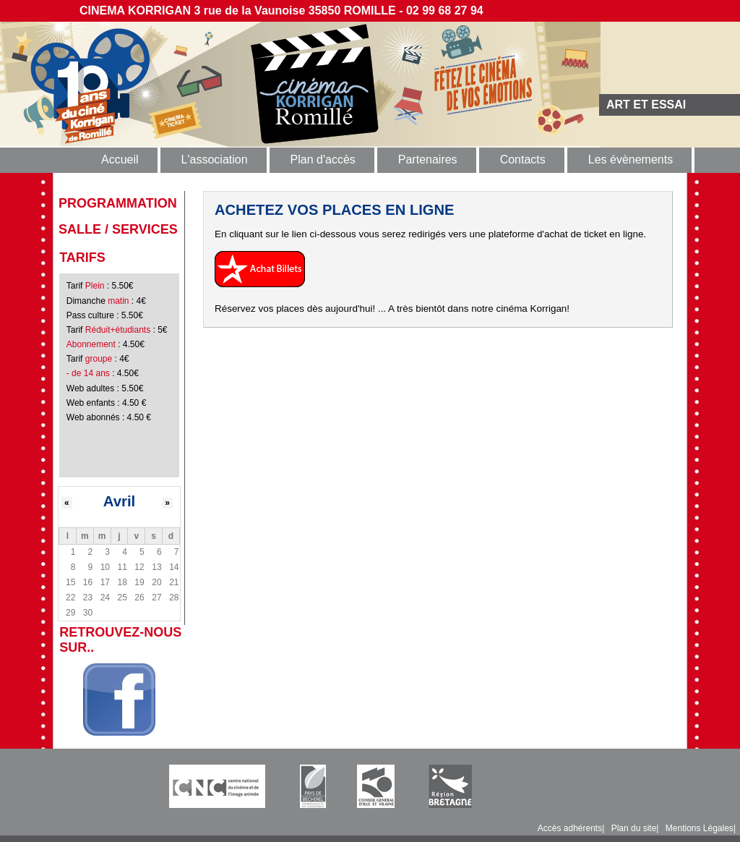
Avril (119, 501)
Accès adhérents (570, 828)
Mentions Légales (699, 828)
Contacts (523, 159)
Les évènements (630, 159)
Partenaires (427, 159)
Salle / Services (118, 229)
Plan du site (634, 828)
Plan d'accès (323, 159)
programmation (118, 203)
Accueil (120, 159)
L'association (214, 159)
